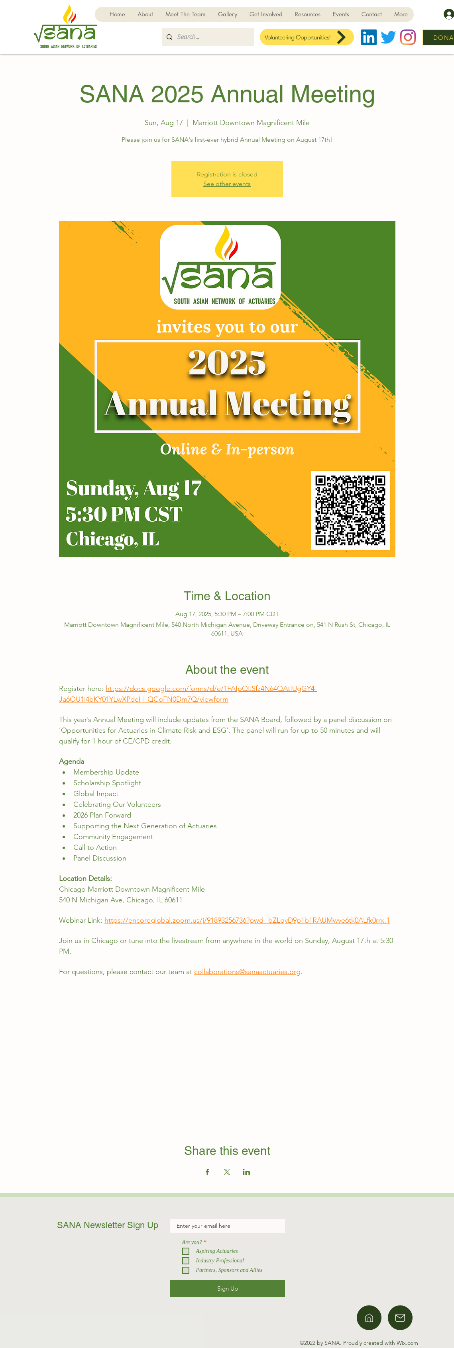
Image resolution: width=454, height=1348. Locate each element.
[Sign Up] (227, 1288)
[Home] (369, 1317)
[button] (266, 14)
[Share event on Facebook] (207, 1172)
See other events (227, 184)
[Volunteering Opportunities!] (307, 37)
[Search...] (207, 37)
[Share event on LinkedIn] (246, 1172)
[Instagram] (408, 37)
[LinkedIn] (369, 37)
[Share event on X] (227, 1172)
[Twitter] (388, 37)
